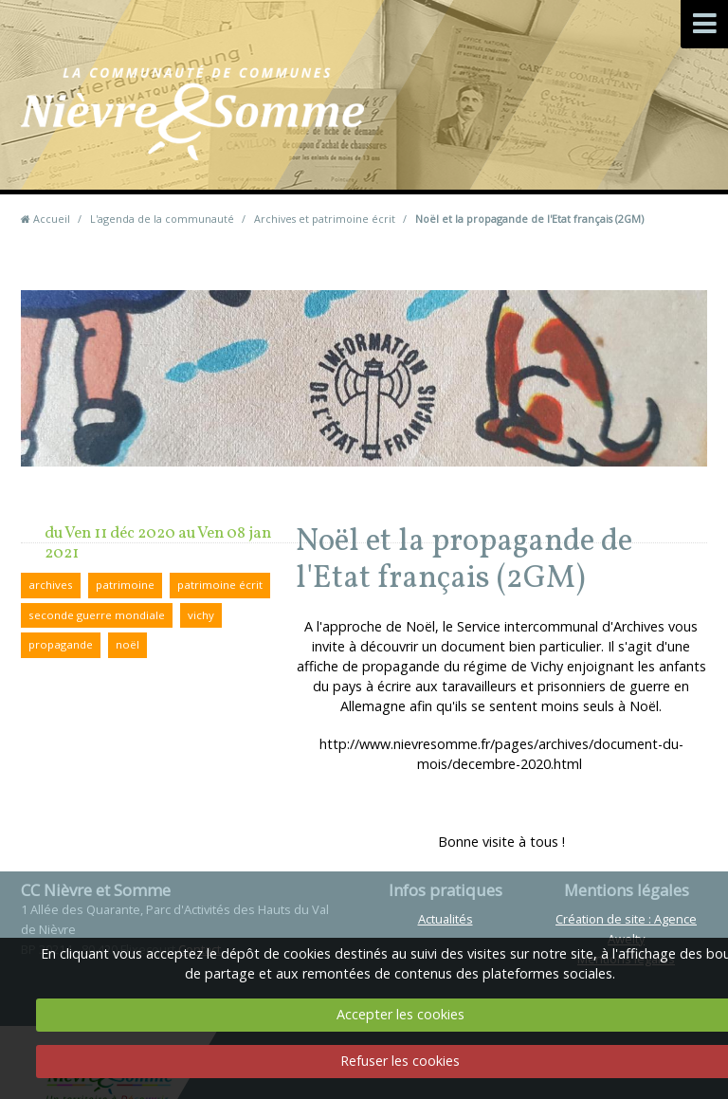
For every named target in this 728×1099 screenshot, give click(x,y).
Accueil (51, 218)
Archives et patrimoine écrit (324, 218)
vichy (201, 615)
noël (127, 644)
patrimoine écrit (220, 584)
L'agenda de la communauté (162, 218)
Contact (451, 142)
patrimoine (125, 584)
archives (50, 584)
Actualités (445, 918)
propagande (60, 644)
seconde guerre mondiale (96, 615)
